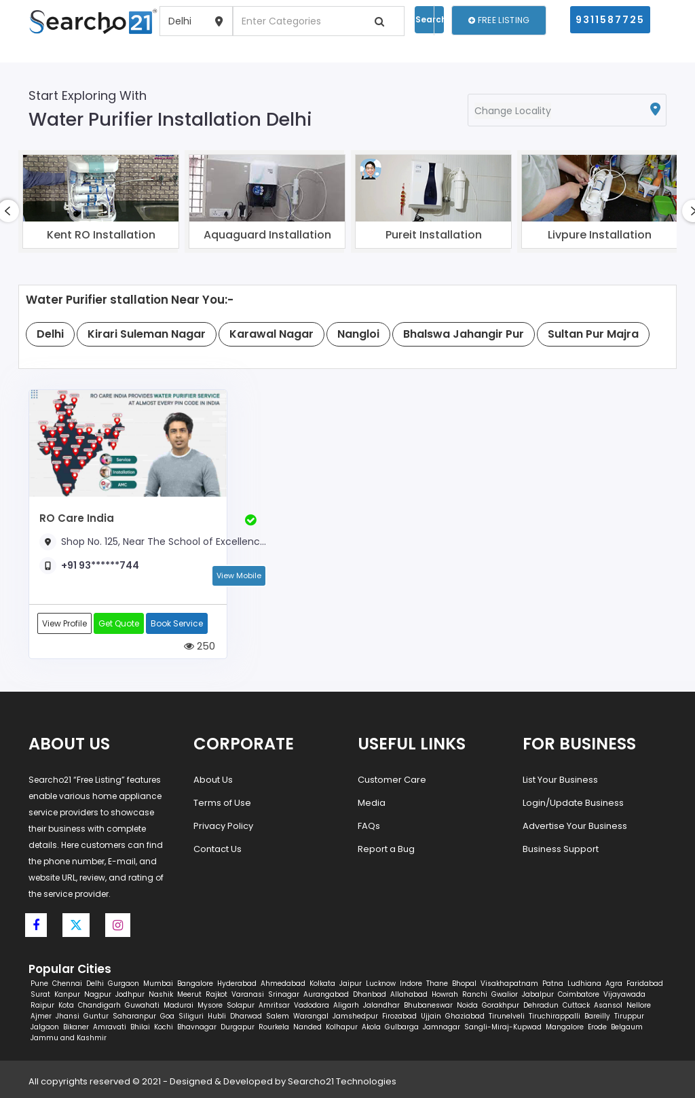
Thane (437, 983)
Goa (167, 1016)
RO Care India (76, 518)
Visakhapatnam (509, 983)
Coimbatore (578, 994)
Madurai (178, 1005)
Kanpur (67, 994)
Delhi (95, 983)
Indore (411, 983)
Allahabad (409, 994)
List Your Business (560, 779)
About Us (213, 779)
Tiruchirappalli (554, 1016)
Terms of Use (222, 802)
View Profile (64, 623)
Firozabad (399, 1016)
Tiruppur (629, 1016)
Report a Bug (386, 849)
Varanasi (247, 994)
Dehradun (541, 1005)
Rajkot (216, 994)
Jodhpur (130, 994)
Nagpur (97, 994)
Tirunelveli (507, 1016)
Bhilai (140, 1027)
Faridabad (644, 983)
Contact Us (217, 849)
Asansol (608, 1005)
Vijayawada (624, 994)
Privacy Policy (223, 825)
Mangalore (565, 1027)
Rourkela (274, 1027)
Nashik (161, 994)
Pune (39, 983)
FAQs (369, 825)
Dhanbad (369, 994)
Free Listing (498, 20)
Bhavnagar (197, 1027)
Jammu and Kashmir (69, 1038)
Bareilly (597, 1016)
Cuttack (576, 1005)
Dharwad (246, 1016)
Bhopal (464, 983)
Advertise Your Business (575, 825)
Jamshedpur (355, 1016)
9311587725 (610, 19)
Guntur (96, 1016)
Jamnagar (441, 1027)
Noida (467, 1005)
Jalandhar (381, 1005)
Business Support (561, 849)
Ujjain (431, 1016)
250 (199, 646)
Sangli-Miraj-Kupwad (503, 1027)
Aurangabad (326, 994)
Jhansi (67, 1016)
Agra (613, 983)
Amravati (109, 1027)
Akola (371, 1027)
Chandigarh (99, 1005)
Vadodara (311, 1005)
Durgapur (238, 1027)
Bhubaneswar (428, 1005)
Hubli (217, 1016)
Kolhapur (342, 1027)
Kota (66, 1005)
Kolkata (322, 983)
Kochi (163, 1027)
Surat (40, 994)
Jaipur (350, 983)
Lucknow (381, 983)
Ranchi (474, 994)
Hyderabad (237, 983)
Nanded (307, 1027)
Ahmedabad (283, 983)
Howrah (445, 994)
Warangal (310, 1016)
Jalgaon (45, 1027)
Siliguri (191, 1016)
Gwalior (504, 994)
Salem (277, 1016)
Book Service (177, 623)
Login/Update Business (573, 802)
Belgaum (627, 1027)
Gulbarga (402, 1027)
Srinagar (283, 994)
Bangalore (195, 983)
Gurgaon (123, 983)
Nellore (638, 1005)
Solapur (241, 1005)
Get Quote (118, 623)
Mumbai (158, 983)
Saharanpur (134, 1016)
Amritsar (274, 1005)
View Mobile (239, 575)
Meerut (189, 994)
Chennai (67, 983)
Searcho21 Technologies (342, 1081)
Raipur (42, 1005)
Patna (552, 983)
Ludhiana (584, 983)
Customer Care (392, 779)
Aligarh (346, 1005)
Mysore (210, 1005)
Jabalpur (538, 994)
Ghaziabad (465, 1016)
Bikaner (76, 1027)
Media (372, 802)
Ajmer (41, 1016)
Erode (597, 1027)
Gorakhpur (500, 1005)
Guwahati (142, 1005)
